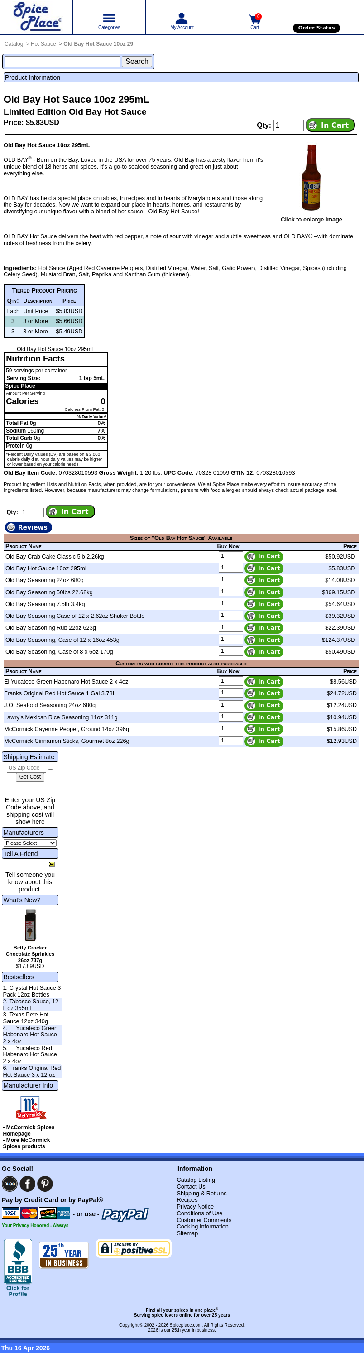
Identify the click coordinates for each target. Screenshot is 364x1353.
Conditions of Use (199, 1213)
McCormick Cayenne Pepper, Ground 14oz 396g (66, 729)
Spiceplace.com (186, 1325)
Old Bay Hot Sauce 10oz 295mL (46, 568)
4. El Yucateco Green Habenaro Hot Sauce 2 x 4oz (30, 1035)
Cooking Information (203, 1226)
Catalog (14, 44)
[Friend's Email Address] (24, 866)
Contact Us (191, 1186)
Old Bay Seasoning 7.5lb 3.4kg (45, 604)
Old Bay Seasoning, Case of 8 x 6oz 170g (59, 651)
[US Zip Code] (26, 768)
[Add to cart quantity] (288, 125)
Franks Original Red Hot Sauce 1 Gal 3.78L (60, 693)
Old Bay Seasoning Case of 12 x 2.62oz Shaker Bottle (74, 615)
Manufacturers (23, 832)
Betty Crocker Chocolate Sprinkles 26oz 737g (30, 954)
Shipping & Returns (201, 1193)
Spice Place (20, 386)
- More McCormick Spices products (26, 1143)
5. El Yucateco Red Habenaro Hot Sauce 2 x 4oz (30, 1054)
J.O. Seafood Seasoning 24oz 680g (50, 705)
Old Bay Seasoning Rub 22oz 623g (50, 627)
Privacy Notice (195, 1206)
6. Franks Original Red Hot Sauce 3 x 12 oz (32, 1071)
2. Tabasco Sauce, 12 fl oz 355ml (30, 1004)
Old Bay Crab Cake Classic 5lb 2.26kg (54, 556)
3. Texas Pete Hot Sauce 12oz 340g (25, 1018)
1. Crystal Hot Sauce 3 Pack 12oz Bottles (32, 991)
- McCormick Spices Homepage (28, 1130)
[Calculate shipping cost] (30, 777)
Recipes (187, 1199)
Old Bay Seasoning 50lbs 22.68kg (49, 592)
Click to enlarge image (311, 219)
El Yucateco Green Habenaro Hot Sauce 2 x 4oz (66, 681)
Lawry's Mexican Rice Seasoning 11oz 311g (61, 717)
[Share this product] (51, 864)
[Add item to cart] (330, 125)
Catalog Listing (196, 1179)
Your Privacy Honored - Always (35, 1225)
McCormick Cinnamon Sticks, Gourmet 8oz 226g (66, 740)
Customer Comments (204, 1220)
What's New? (21, 900)
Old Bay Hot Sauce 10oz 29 (98, 44)
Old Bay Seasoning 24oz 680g (44, 580)
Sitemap (187, 1233)
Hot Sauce (43, 44)
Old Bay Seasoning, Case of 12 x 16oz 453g (62, 639)
